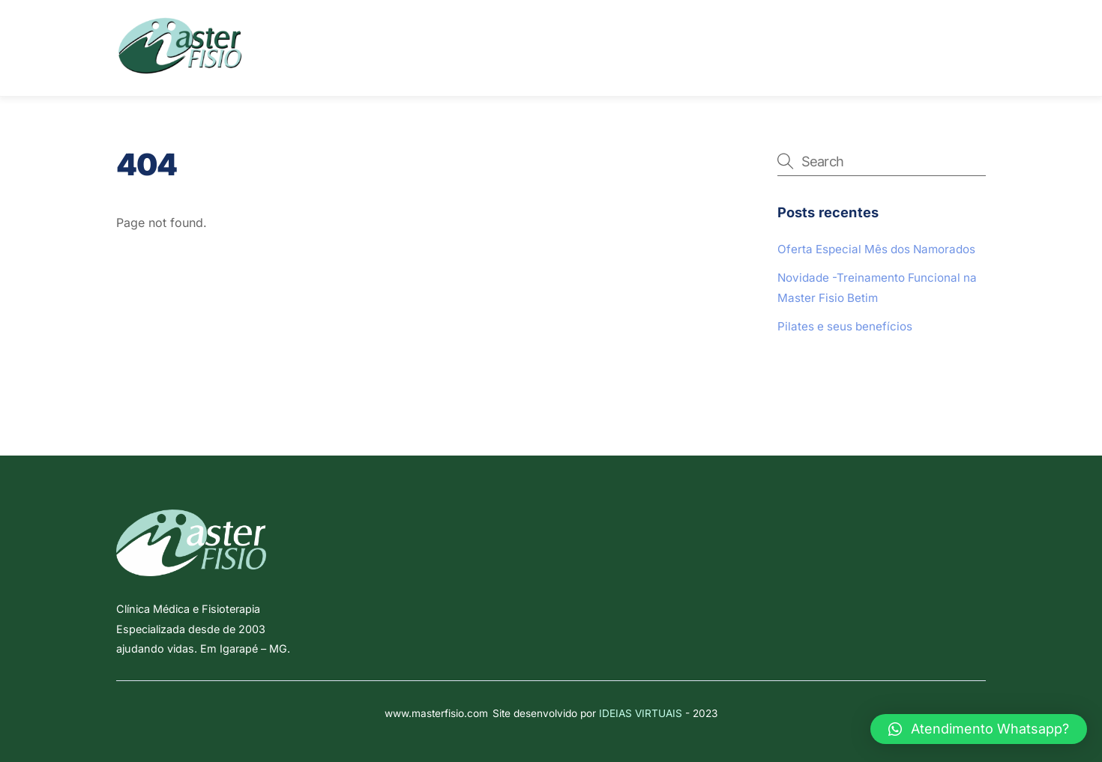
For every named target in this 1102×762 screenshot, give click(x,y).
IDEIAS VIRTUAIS (640, 713)
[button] (978, 729)
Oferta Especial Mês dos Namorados (876, 249)
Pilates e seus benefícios (844, 326)
